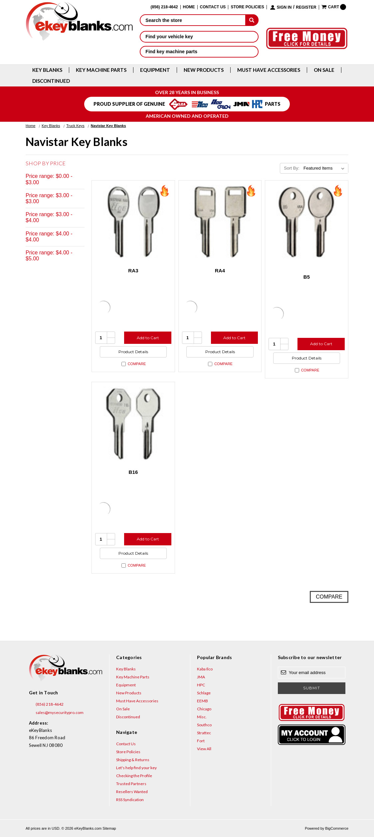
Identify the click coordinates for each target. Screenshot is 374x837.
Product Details (133, 351)
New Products (204, 70)
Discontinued (51, 81)
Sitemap (109, 828)
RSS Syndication (130, 799)
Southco (204, 724)
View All (204, 748)
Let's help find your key (136, 767)
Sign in (284, 7)
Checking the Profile (134, 775)
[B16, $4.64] (133, 423)
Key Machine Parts (101, 70)
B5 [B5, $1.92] (306, 277)
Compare (133, 364)
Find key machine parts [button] (199, 51)
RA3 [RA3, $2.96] (133, 270)
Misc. (202, 716)
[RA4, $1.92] (220, 222)
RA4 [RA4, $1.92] (220, 270)
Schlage (204, 692)
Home (189, 7)
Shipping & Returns (132, 759)
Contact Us (213, 7)
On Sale (324, 70)
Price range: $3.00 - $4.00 (49, 217)
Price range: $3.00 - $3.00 (49, 198)
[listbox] (325, 168)
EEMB (202, 700)
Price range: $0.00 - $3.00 (49, 179)
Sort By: (291, 168)
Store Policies (247, 7)
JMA (201, 676)
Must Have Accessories (268, 70)
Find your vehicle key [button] (199, 36)
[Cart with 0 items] (333, 7)
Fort (201, 740)
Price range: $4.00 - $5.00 (49, 255)
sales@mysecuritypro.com (56, 712)
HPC (201, 684)
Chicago (204, 708)
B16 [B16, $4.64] (133, 472)
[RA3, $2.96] (133, 222)
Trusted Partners (131, 783)
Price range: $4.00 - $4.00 (49, 236)
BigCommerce (336, 828)
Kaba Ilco (205, 668)
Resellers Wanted (132, 791)
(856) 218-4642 (46, 704)
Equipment (155, 70)
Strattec (204, 732)
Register (306, 7)
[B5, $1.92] (307, 222)
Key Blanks (47, 70)
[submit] (252, 20)
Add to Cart (148, 337)
